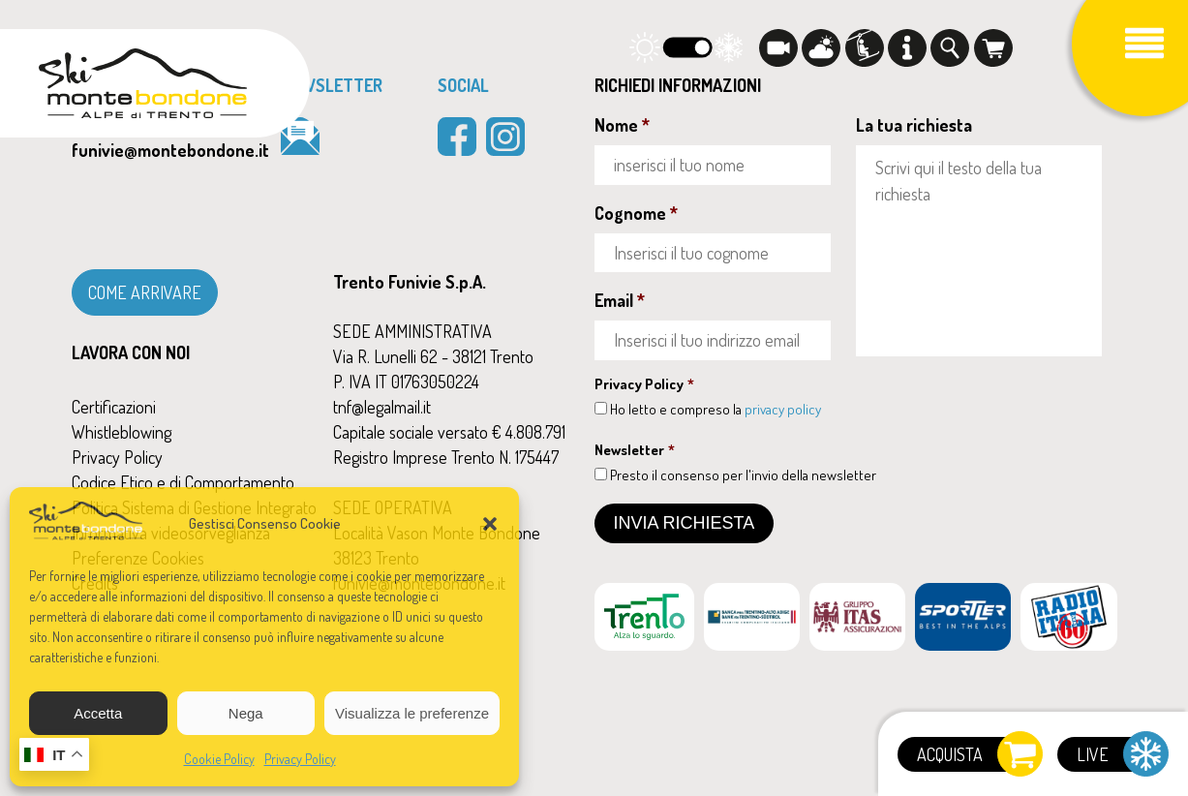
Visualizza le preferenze (412, 713)
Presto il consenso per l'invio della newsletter (743, 475)
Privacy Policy (300, 758)
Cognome (636, 213)
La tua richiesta (914, 125)
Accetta (98, 713)
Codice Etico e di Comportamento (183, 482)
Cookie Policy (219, 758)
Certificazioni (114, 406)
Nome (622, 125)
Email (619, 300)
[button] (490, 524)
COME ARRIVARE (144, 292)
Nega (245, 713)
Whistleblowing (121, 432)
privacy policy (783, 409)
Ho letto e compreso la (715, 409)
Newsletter (634, 450)
